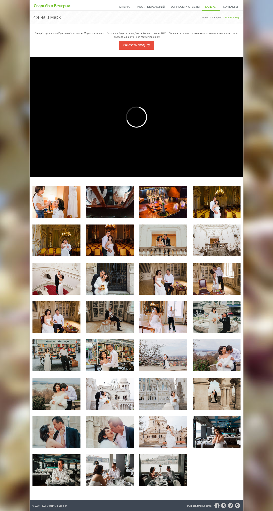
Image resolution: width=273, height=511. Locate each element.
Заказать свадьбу (136, 45)
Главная (125, 6)
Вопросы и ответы (185, 6)
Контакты (230, 6)
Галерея (211, 6)
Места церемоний (151, 6)
